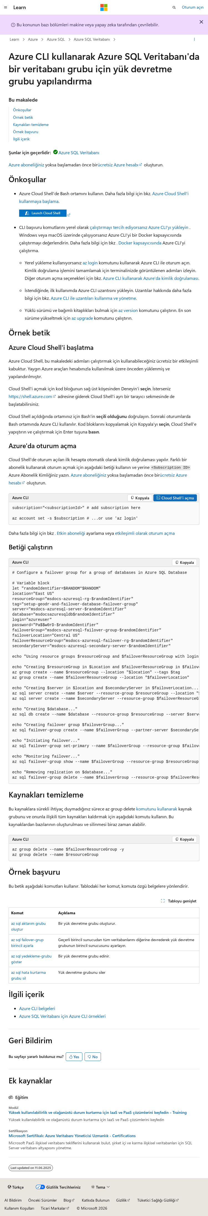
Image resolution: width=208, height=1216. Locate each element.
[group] (104, 675)
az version (128, 310)
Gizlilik (121, 1200)
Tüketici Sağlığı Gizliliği (156, 1200)
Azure (33, 39)
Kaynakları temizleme (31, 124)
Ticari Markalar (53, 1208)
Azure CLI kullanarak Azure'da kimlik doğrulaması (150, 278)
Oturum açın (193, 7)
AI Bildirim (13, 1200)
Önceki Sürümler (42, 1200)
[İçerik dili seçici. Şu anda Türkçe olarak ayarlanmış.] (15, 1187)
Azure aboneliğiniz (26, 164)
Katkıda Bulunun (96, 1200)
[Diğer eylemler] (194, 39)
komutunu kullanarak (156, 809)
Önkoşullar (22, 109)
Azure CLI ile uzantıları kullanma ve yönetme (93, 298)
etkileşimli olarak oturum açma (145, 533)
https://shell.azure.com (30, 396)
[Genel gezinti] (5, 7)
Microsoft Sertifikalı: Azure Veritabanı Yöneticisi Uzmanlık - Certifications (72, 1135)
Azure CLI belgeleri (37, 1008)
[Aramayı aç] (174, 7)
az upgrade (82, 318)
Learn (14, 39)
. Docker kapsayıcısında (138, 243)
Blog (67, 1200)
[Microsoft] (104, 7)
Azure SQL (56, 39)
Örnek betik (23, 117)
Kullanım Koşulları (19, 1208)
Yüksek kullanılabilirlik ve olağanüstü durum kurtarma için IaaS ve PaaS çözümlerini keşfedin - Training (98, 1112)
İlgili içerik (21, 138)
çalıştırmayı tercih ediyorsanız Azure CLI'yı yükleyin (139, 227)
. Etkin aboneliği (70, 533)
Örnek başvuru (25, 131)
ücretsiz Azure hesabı (118, 164)
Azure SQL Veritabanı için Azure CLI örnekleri (62, 1016)
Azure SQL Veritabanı (92, 39)
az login (90, 262)
